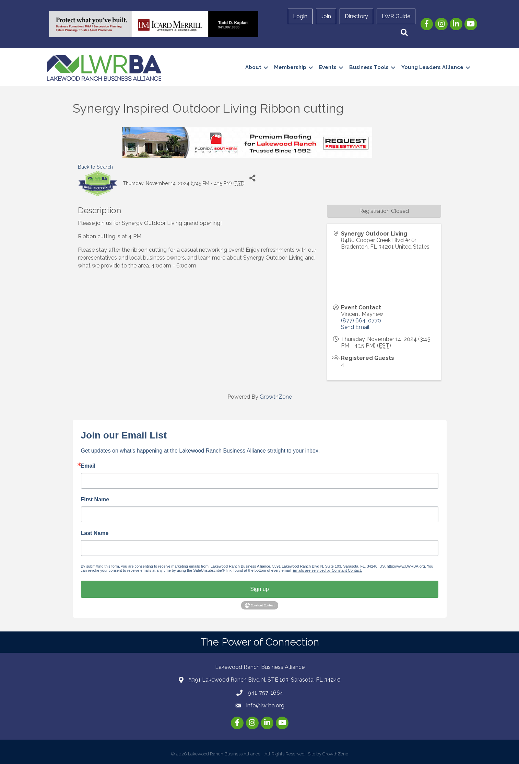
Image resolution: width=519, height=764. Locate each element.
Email (88, 466)
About (253, 67)
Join (326, 16)
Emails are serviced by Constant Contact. (327, 570)
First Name (95, 499)
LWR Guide (396, 16)
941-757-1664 (265, 692)
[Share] (252, 178)
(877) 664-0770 (361, 320)
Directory (356, 16)
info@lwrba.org (265, 705)
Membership (290, 67)
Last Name (95, 533)
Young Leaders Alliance (432, 67)
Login (300, 16)
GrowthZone (276, 397)
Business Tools (369, 67)
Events (328, 67)
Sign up (259, 589)
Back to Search (95, 167)
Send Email (355, 327)
